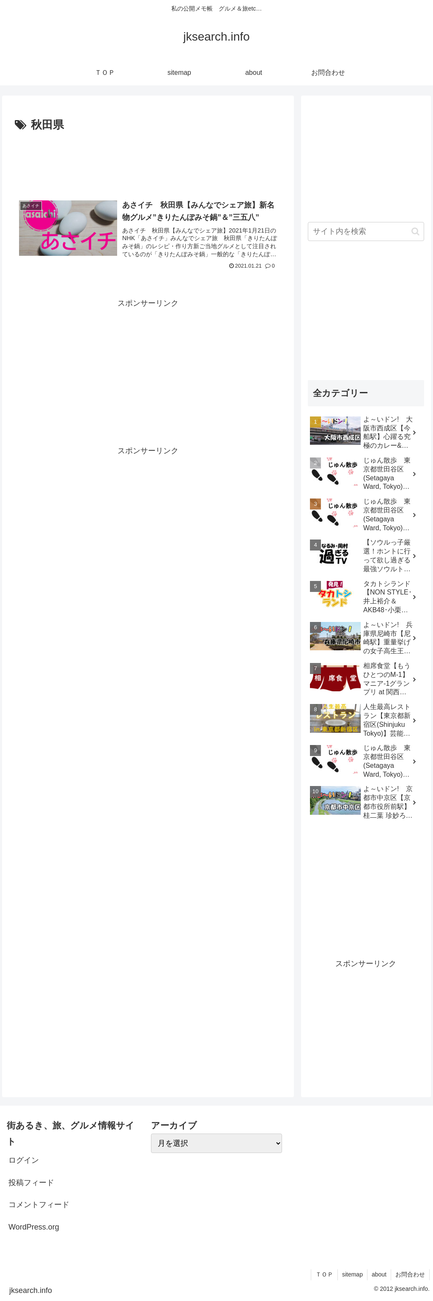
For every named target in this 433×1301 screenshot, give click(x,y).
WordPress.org (33, 1227)
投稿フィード (31, 1182)
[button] (415, 231)
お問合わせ (410, 1274)
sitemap (352, 1274)
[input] (366, 231)
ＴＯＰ (324, 1274)
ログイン (23, 1160)
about (379, 1274)
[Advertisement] (148, 160)
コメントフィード (38, 1204)
